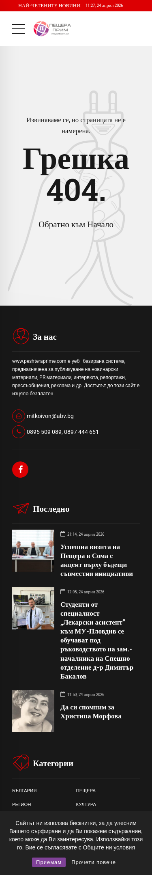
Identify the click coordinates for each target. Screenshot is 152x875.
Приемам (49, 862)
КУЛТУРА (86, 804)
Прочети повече (93, 862)
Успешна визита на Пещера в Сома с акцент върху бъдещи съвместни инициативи (96, 560)
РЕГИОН (21, 804)
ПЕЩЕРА (86, 790)
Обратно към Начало (76, 224)
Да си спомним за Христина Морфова (91, 711)
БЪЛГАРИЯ (24, 790)
